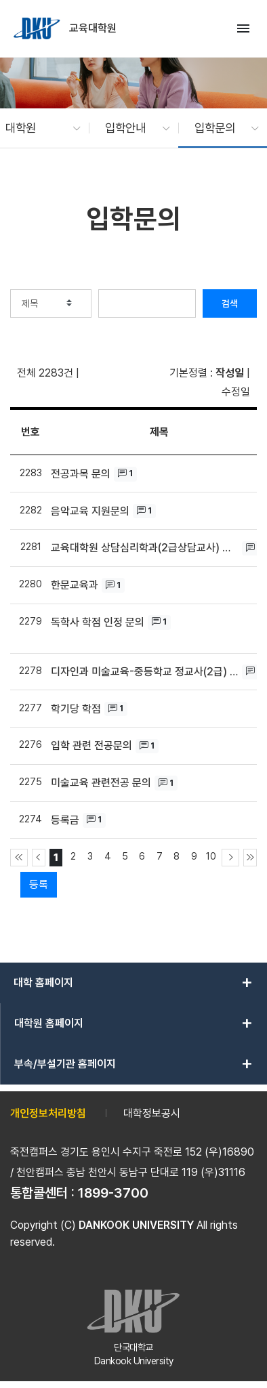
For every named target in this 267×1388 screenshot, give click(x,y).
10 (211, 856)
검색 (230, 303)
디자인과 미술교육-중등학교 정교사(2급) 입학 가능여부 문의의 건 (145, 671)
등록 (38, 884)
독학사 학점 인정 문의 (97, 622)
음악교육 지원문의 (90, 511)
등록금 (65, 820)
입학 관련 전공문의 (91, 745)
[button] (36, 128)
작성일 (229, 372)
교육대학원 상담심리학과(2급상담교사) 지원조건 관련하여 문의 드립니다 (145, 547)
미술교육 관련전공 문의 (101, 782)
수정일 (236, 391)
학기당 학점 (76, 708)
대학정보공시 (151, 1113)
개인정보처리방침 (48, 1113)
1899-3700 (113, 1193)
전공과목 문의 (80, 473)
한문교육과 (74, 585)
